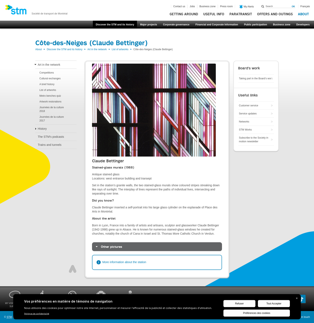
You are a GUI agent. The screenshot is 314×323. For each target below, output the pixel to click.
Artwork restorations (50, 101)
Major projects (148, 24)
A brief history (46, 84)
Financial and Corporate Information (216, 24)
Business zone (281, 24)
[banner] (36, 11)
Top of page (72, 269)
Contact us (179, 6)
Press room (226, 6)
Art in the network (97, 49)
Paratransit (240, 14)
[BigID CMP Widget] (157, 307)
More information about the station (124, 262)
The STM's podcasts (51, 136)
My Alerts (246, 7)
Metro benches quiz (50, 95)
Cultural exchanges (50, 78)
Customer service (248, 105)
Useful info (213, 14)
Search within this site (263, 6)
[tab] (157, 246)
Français (305, 6)
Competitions (46, 72)
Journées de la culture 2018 (51, 109)
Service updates (248, 113)
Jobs (192, 6)
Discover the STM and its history (115, 24)
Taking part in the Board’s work (256, 78)
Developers (303, 24)
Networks (244, 121)
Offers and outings (275, 14)
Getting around (184, 14)
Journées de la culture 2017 (51, 118)
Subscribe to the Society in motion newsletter (253, 139)
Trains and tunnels (49, 144)
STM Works (245, 129)
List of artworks (120, 49)
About (303, 14)
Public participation (255, 24)
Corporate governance (176, 24)
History (42, 128)
